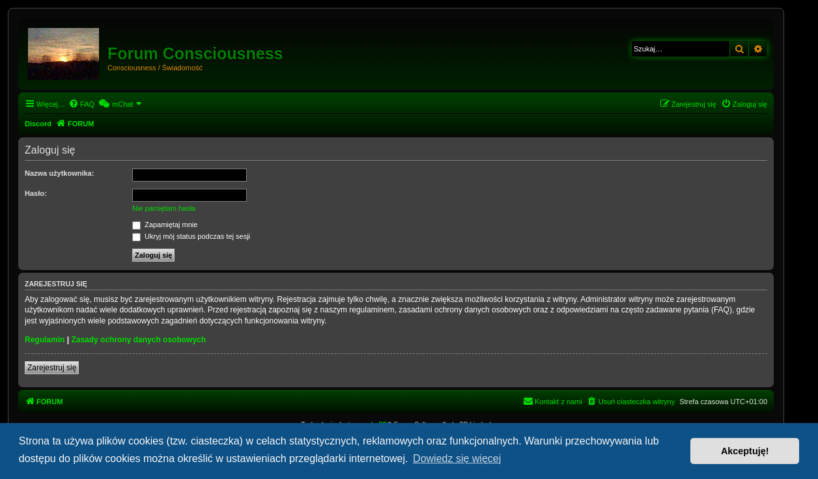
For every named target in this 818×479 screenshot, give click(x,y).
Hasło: (36, 193)
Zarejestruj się (51, 367)
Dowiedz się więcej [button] (457, 458)
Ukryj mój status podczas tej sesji (191, 236)
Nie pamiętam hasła (163, 208)
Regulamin (44, 339)
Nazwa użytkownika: (59, 173)
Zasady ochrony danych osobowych (138, 339)
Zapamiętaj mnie (164, 224)
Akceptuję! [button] (745, 451)
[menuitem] (81, 104)
